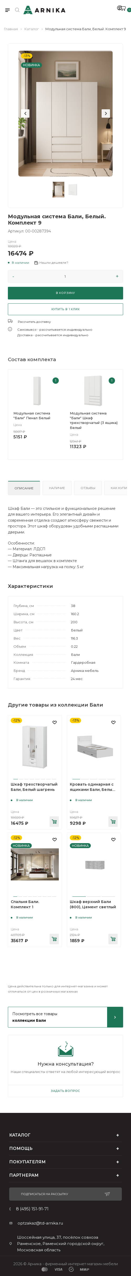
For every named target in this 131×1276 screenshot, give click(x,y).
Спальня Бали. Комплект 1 (25, 904)
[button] (18, 262)
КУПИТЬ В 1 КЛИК (65, 309)
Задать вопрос (65, 1091)
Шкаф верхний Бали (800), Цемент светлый (93, 904)
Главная (11, 29)
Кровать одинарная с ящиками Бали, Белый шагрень (92, 789)
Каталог (31, 29)
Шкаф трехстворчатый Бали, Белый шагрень (34, 787)
